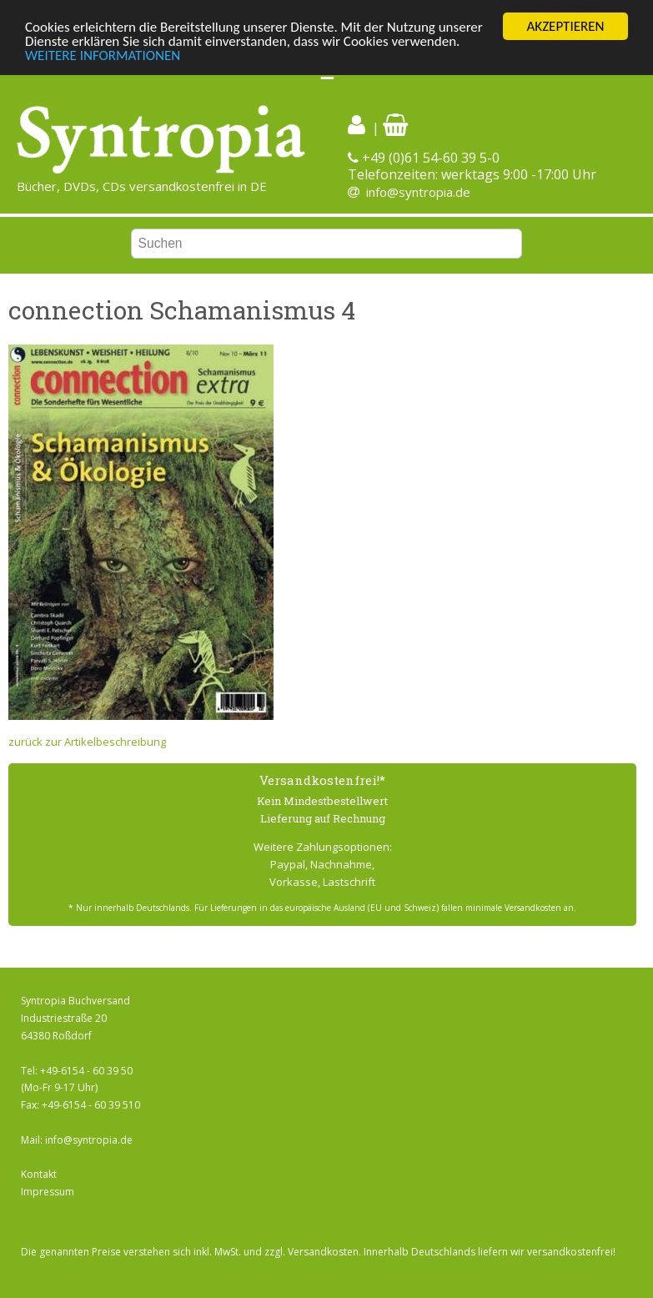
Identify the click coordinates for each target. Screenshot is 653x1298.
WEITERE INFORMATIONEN (102, 55)
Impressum (47, 1192)
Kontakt (39, 1174)
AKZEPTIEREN (565, 26)
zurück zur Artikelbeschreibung (87, 741)
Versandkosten (323, 1252)
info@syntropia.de (418, 192)
